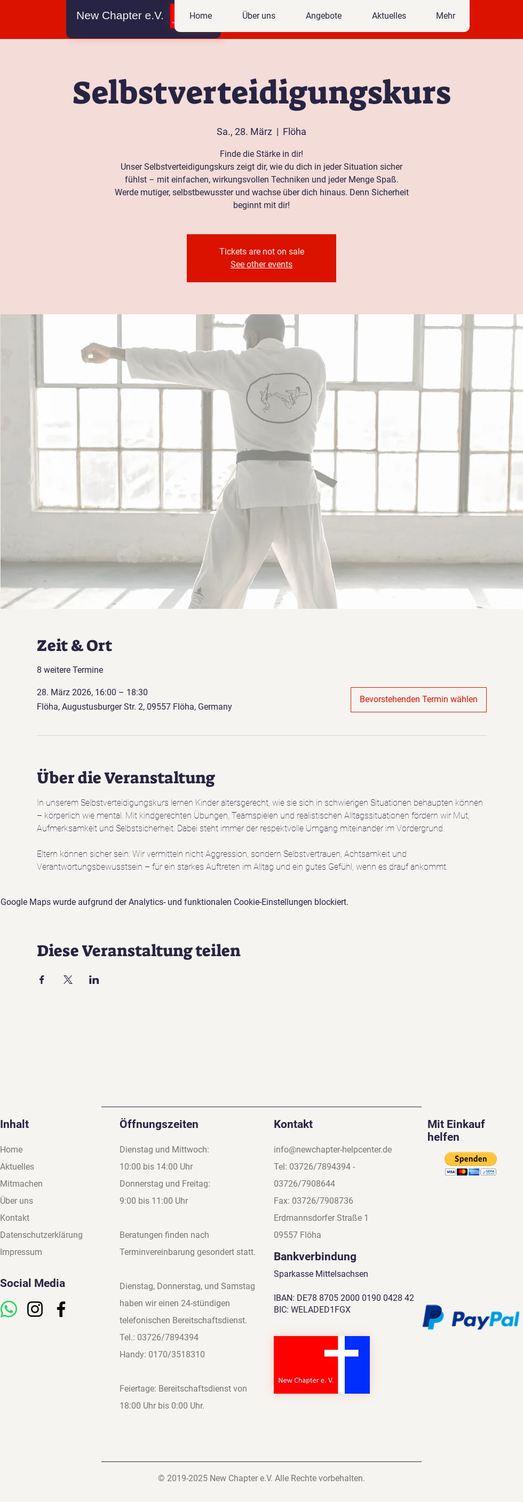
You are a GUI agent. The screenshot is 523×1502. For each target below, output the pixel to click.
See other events (261, 264)
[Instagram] (35, 1309)
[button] (323, 16)
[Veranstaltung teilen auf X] (68, 979)
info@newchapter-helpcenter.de (333, 1150)
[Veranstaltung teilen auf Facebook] (42, 979)
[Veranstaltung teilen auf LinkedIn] (94, 979)
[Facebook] (61, 1309)
